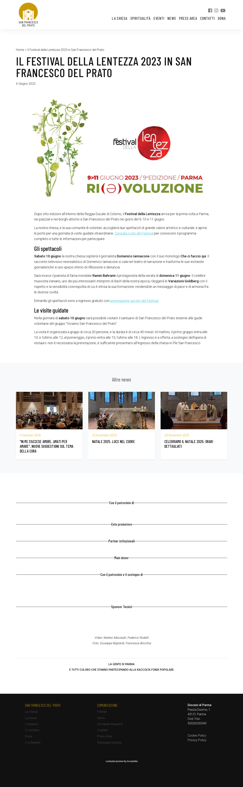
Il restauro (31, 724)
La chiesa (119, 18)
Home (20, 50)
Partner (102, 712)
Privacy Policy (197, 740)
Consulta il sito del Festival (134, 233)
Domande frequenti (110, 724)
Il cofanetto (33, 742)
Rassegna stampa (109, 742)
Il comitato (32, 730)
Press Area (188, 18)
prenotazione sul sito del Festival (134, 301)
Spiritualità (140, 18)
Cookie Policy (197, 735)
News (171, 18)
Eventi (159, 18)
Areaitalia (132, 761)
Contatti (207, 18)
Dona (222, 18)
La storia (31, 718)
